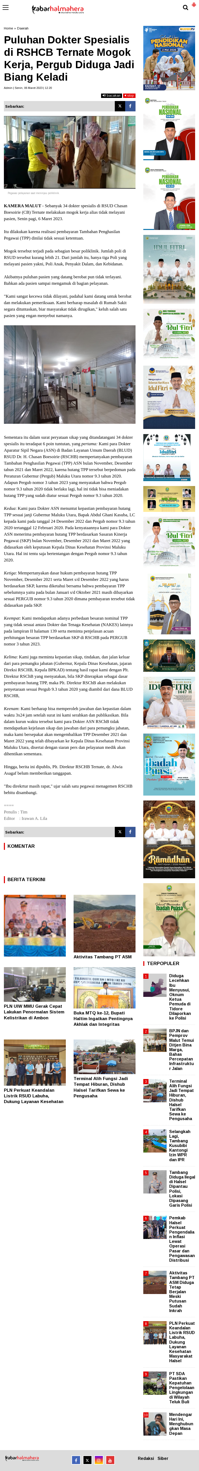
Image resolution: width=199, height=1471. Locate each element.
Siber (163, 1458)
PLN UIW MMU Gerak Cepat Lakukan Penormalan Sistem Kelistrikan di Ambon (34, 1012)
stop (129, 95)
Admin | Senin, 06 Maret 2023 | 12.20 (28, 87)
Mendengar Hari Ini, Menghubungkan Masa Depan (181, 1424)
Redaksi (146, 1458)
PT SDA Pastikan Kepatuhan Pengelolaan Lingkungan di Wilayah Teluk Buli (181, 1388)
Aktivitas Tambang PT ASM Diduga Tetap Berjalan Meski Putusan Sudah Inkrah (182, 1292)
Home (8, 28)
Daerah (23, 28)
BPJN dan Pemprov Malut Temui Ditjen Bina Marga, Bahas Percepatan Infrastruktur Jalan (181, 1050)
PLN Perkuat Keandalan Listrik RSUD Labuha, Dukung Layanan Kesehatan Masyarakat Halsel (182, 1342)
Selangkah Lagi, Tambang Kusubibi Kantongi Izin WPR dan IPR (179, 1145)
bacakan (111, 95)
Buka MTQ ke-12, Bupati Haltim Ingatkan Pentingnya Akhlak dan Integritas (103, 1019)
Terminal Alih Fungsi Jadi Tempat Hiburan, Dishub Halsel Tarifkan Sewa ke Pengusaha (181, 1100)
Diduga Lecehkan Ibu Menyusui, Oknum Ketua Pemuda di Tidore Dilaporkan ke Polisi (180, 997)
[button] (193, 2)
